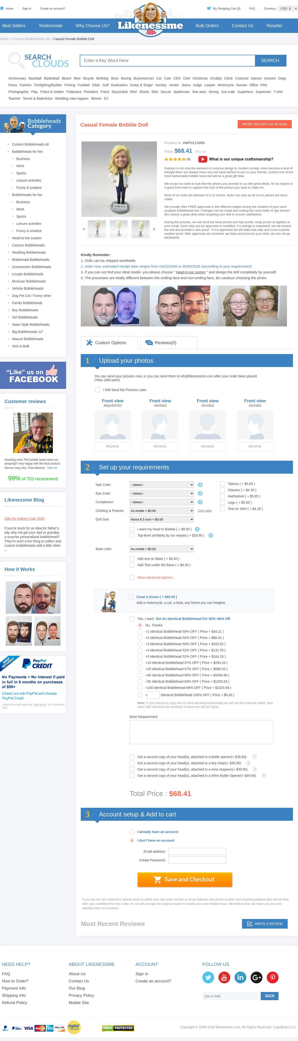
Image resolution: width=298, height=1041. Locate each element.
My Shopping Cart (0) (226, 8)
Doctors (270, 78)
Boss (114, 78)
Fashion (26, 85)
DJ (106, 98)
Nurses (241, 85)
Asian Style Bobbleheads (31, 324)
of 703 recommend (33, 478)
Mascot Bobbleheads (27, 339)
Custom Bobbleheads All (31, 39)
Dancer (256, 78)
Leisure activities (28, 180)
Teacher (14, 98)
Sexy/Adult (120, 92)
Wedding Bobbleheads (29, 252)
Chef (186, 78)
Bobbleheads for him (27, 151)
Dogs (282, 78)
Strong (214, 92)
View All (52, 468)
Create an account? (52, 8)
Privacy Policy (81, 995)
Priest (104, 92)
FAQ (252, 8)
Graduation (119, 85)
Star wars (199, 92)
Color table (205, 510)
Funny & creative (29, 188)
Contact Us (242, 25)
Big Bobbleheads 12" (27, 332)
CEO (177, 78)
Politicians (73, 92)
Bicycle (88, 78)
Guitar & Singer (141, 85)
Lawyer (210, 85)
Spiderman (182, 92)
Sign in (26, 8)
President (91, 92)
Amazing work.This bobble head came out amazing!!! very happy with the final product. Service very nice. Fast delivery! (33, 464)
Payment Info (14, 988)
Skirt (154, 92)
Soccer (166, 92)
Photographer (18, 92)
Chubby (216, 78)
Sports (21, 173)
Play (34, 92)
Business (23, 159)
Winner (96, 98)
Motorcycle (226, 85)
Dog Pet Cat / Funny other (31, 296)
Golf (105, 85)
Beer (77, 78)
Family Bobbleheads (27, 303)
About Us (77, 974)
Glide (96, 85)
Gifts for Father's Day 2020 (25, 518)
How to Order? (15, 981)
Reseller (274, 25)
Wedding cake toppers (71, 98)
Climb (228, 78)
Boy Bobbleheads (25, 310)
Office (253, 85)
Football (84, 85)
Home (9, 8)
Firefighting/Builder (48, 85)
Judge (197, 85)
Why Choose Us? (92, 25)
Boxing (126, 78)
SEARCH (270, 60)
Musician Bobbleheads (29, 281)
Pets (264, 85)
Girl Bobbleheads (25, 317)
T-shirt (278, 92)
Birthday (102, 78)
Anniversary (17, 78)
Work (20, 166)
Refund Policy (14, 1002)
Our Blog (77, 988)
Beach (66, 78)
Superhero (245, 92)
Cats (167, 78)
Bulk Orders (207, 25)
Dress (12, 85)
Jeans (185, 85)
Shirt (133, 92)
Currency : (271, 8)
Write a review (269, 924)
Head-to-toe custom (27, 238)
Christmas (200, 78)
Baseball (35, 78)
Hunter (174, 85)
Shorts (144, 92)
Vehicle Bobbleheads (27, 288)
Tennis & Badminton (38, 98)
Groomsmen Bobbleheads (31, 267)
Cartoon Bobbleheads (28, 245)
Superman (263, 92)
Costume (242, 78)
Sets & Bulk (20, 346)
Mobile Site (79, 1002)
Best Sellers (13, 25)
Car (159, 78)
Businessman (144, 78)
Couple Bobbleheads (27, 274)
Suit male (228, 92)
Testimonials (50, 25)
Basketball (52, 78)
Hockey (161, 85)
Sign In (142, 974)
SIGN (269, 996)
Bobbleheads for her (27, 195)
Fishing (69, 85)
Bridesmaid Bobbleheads (31, 260)
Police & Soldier (52, 92)
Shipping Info (14, 995)
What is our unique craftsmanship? (241, 159)
